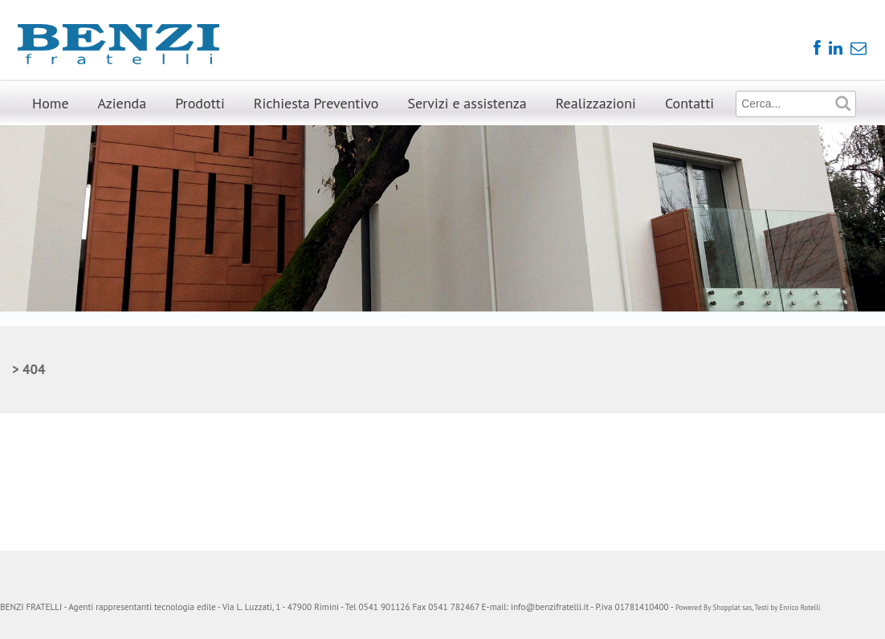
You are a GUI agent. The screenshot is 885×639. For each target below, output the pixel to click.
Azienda (122, 103)
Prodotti (200, 103)
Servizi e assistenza (466, 103)
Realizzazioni (596, 103)
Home (50, 103)
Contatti (689, 103)
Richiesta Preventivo (316, 103)
